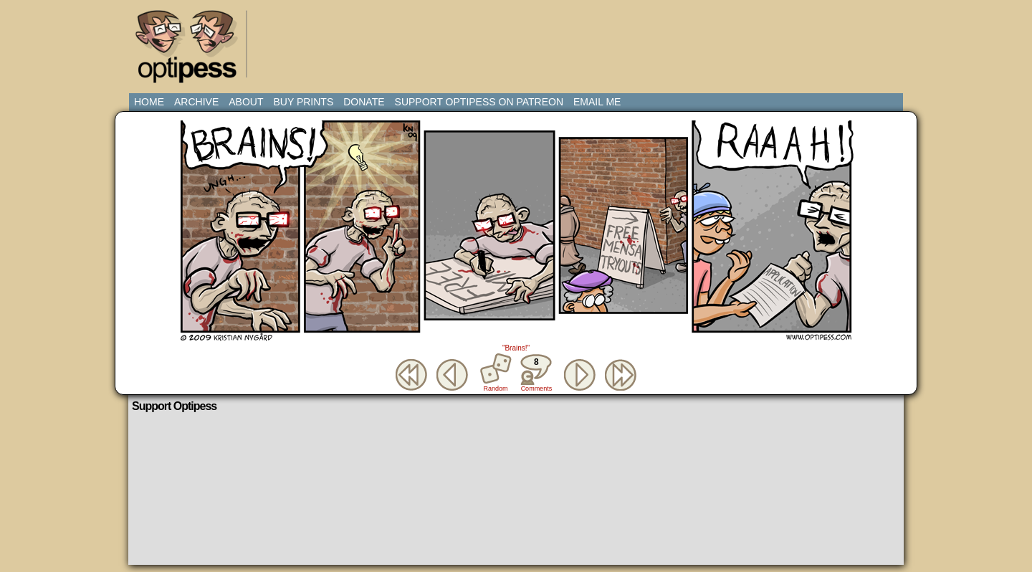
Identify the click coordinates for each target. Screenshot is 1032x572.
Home (149, 102)
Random (496, 388)
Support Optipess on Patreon (479, 102)
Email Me (597, 102)
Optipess (193, 50)
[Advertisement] (519, 39)
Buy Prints (303, 102)
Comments (536, 372)
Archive (196, 102)
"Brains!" (516, 348)
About (246, 102)
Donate (363, 102)
